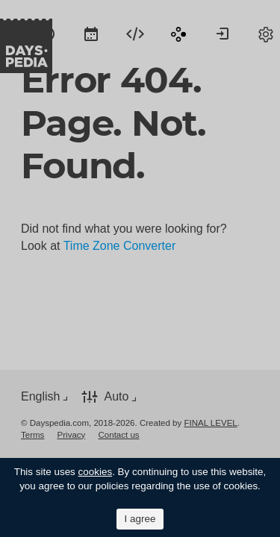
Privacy (71, 434)
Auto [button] (116, 396)
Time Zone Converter (119, 245)
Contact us (119, 434)
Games (178, 33)
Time (48, 33)
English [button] (40, 396)
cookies (95, 471)
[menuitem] (48, 33)
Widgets (135, 33)
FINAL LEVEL (210, 422)
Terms (32, 434)
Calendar (91, 33)
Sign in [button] (222, 33)
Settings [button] (266, 33)
